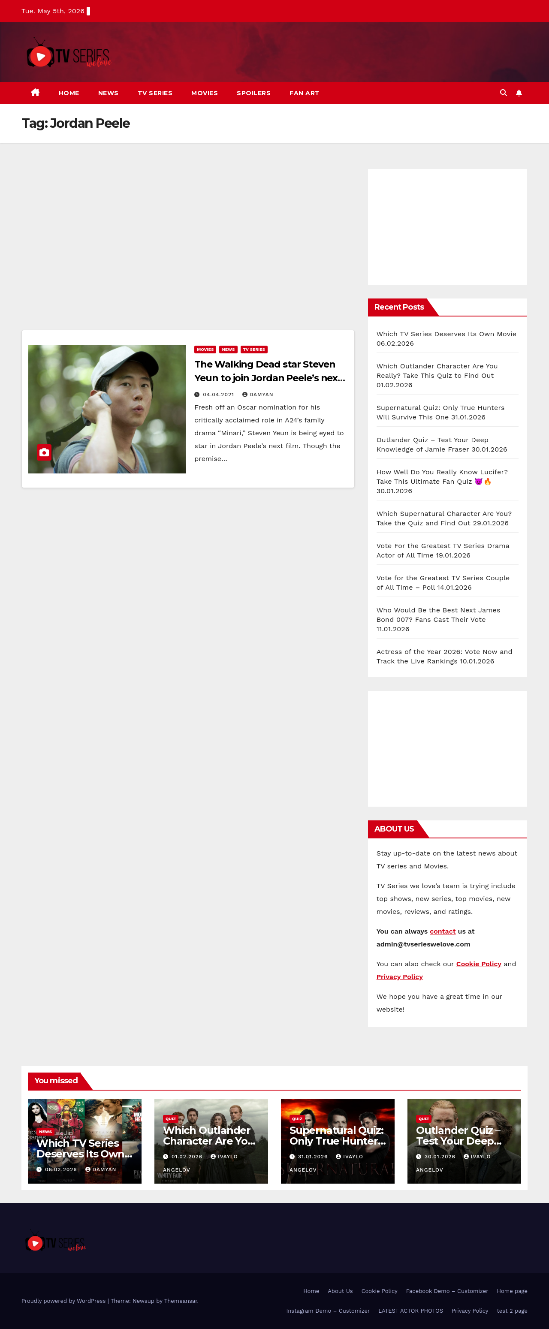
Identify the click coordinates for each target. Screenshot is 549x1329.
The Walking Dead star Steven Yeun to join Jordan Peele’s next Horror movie (268, 378)
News (108, 93)
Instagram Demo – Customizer (328, 1311)
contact (442, 931)
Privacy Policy (470, 1311)
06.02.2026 (62, 1169)
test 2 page (512, 1311)
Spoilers (254, 93)
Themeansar (180, 1301)
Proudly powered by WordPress (64, 1301)
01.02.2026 (188, 1157)
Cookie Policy (380, 1291)
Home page (512, 1291)
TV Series (155, 93)
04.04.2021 (219, 395)
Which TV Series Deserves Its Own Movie (447, 334)
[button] (503, 93)
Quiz (171, 1118)
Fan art (305, 93)
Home (69, 93)
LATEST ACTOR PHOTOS (410, 1311)
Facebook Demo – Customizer (447, 1291)
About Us (340, 1291)
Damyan (258, 395)
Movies (204, 93)
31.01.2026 (314, 1157)
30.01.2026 (441, 1157)
